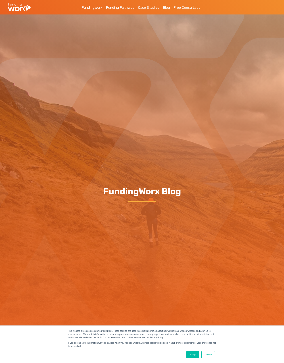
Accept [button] (192, 354)
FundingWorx (92, 7)
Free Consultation (188, 7)
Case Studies (148, 7)
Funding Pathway (120, 7)
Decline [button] (208, 354)
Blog (166, 7)
